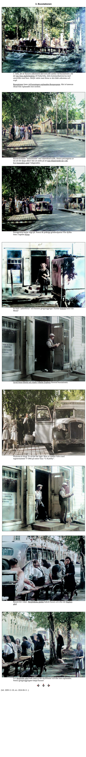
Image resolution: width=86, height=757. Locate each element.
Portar (27, 234)
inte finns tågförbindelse (25, 76)
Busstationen (18, 84)
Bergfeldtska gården (36, 602)
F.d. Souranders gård (21, 163)
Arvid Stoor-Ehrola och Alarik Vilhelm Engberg (32, 382)
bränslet (63, 308)
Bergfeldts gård (23, 678)
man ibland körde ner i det (57, 161)
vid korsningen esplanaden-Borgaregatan (44, 84)
